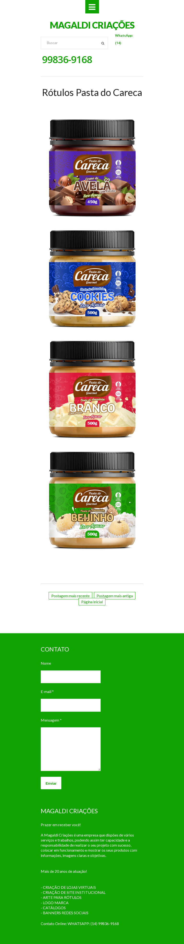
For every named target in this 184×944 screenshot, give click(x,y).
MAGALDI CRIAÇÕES (92, 24)
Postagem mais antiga (115, 595)
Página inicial (92, 601)
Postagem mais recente (70, 595)
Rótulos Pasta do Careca (92, 92)
